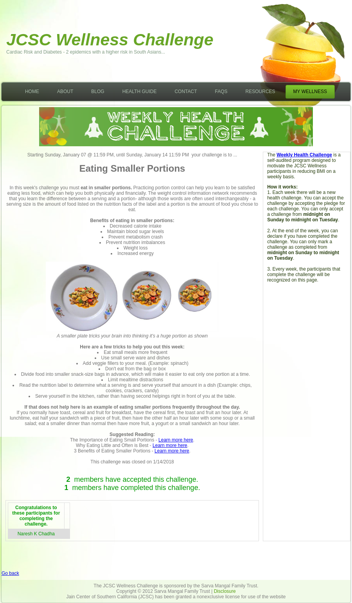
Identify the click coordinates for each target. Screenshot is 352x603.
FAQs (221, 91)
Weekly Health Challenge (304, 155)
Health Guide (139, 91)
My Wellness (310, 91)
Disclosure (225, 591)
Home (32, 91)
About (65, 91)
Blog (97, 91)
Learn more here (175, 440)
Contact (185, 91)
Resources (260, 91)
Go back (10, 573)
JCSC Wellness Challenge (110, 39)
